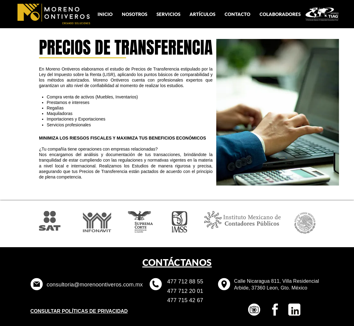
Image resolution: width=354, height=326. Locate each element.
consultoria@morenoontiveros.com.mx (95, 285)
